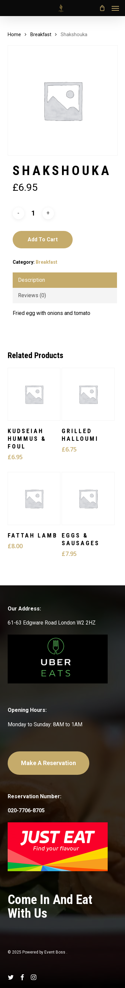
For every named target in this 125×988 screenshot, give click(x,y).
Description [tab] (31, 280)
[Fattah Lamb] (34, 498)
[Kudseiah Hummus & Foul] (34, 394)
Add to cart (43, 239)
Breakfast (40, 34)
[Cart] (102, 8)
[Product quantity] (33, 213)
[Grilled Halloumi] (88, 394)
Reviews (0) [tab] (32, 295)
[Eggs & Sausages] (88, 498)
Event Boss (55, 952)
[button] (115, 8)
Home (14, 34)
